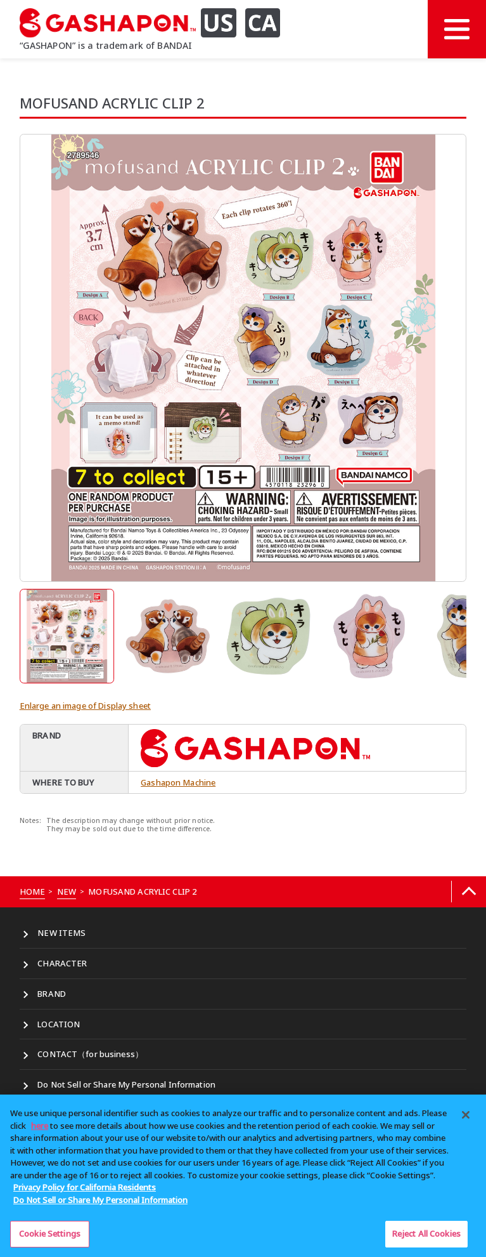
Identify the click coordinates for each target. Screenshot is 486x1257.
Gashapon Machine (178, 782)
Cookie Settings (49, 1233)
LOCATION (58, 1024)
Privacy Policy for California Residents (84, 1187)
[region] (243, 1176)
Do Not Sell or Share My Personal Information (126, 1084)
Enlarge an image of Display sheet (85, 705)
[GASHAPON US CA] (157, 22)
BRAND (51, 993)
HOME (33, 891)
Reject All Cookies (426, 1233)
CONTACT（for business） (90, 1054)
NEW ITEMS (61, 932)
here (39, 1125)
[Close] (466, 1115)
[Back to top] (468, 892)
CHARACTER (62, 963)
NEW (66, 891)
